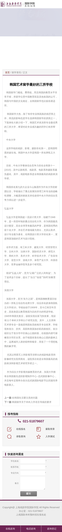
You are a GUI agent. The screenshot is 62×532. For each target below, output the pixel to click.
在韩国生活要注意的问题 (25, 397)
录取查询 (16, 436)
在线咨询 (10, 528)
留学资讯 (16, 72)
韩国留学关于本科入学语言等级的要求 (31, 402)
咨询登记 (51, 528)
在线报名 (16, 429)
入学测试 (46, 436)
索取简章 (46, 429)
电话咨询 (31, 528)
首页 (7, 72)
